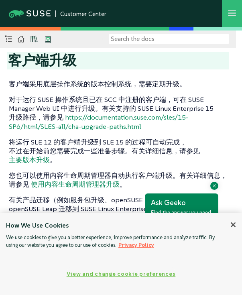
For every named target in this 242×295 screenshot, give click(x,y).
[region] (121, 254)
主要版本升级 (29, 159)
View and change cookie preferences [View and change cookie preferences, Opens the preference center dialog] (121, 273)
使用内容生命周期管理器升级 (75, 184)
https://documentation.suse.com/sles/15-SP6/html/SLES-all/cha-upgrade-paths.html (99, 121)
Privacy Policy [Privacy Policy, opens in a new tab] (136, 245)
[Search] (169, 39)
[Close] (233, 225)
